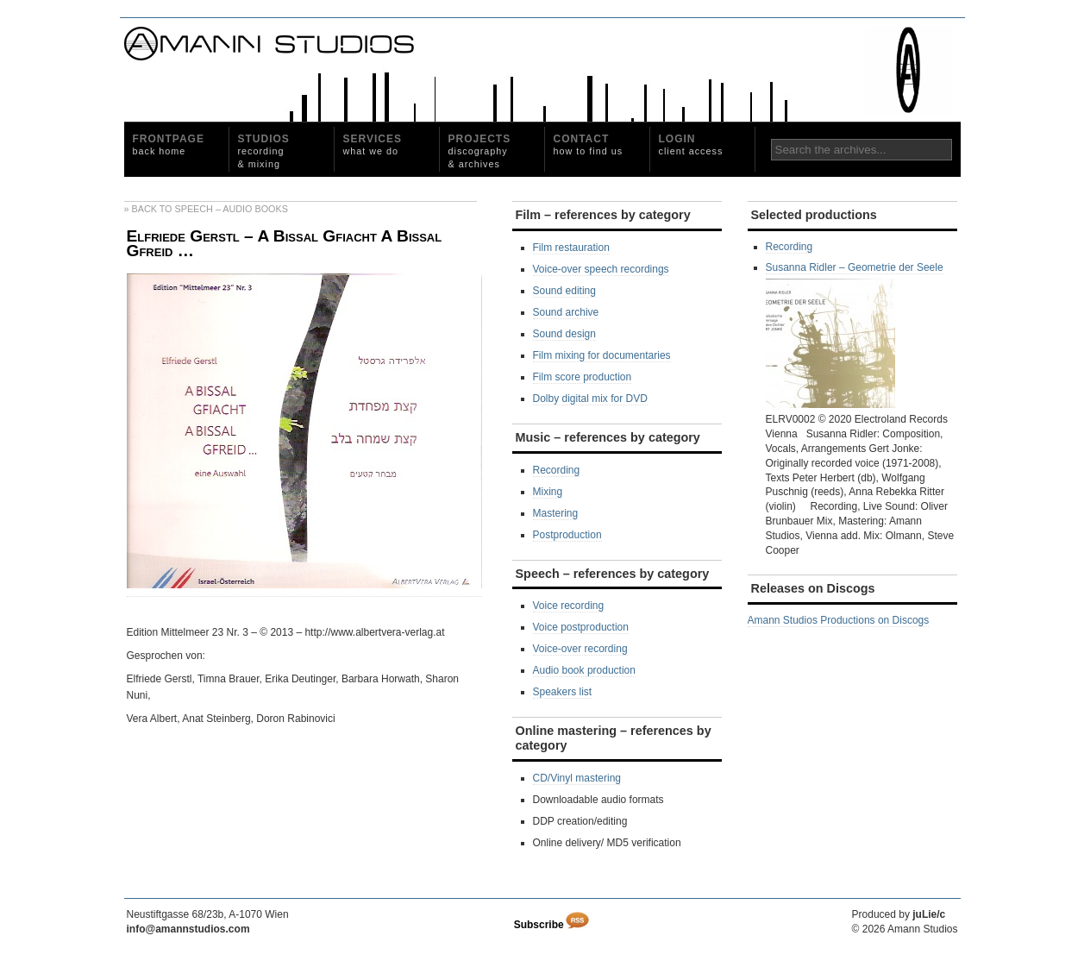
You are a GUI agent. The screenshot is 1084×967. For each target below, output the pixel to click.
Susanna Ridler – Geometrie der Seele (854, 335)
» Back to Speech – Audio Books (206, 209)
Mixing (548, 492)
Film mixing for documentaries (602, 355)
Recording (556, 470)
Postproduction (567, 535)
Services (372, 144)
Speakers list (562, 692)
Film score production (582, 377)
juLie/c (928, 914)
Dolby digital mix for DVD (590, 398)
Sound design (564, 334)
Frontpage (168, 144)
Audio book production (584, 670)
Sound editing (564, 291)
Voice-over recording (580, 649)
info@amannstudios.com (188, 929)
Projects (479, 151)
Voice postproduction (581, 627)
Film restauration (571, 248)
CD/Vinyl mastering (577, 778)
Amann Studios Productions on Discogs (839, 620)
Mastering (556, 513)
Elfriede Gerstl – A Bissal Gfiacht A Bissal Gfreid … (284, 244)
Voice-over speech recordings (601, 269)
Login (691, 144)
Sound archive (566, 312)
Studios (264, 151)
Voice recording (569, 606)
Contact (588, 144)
